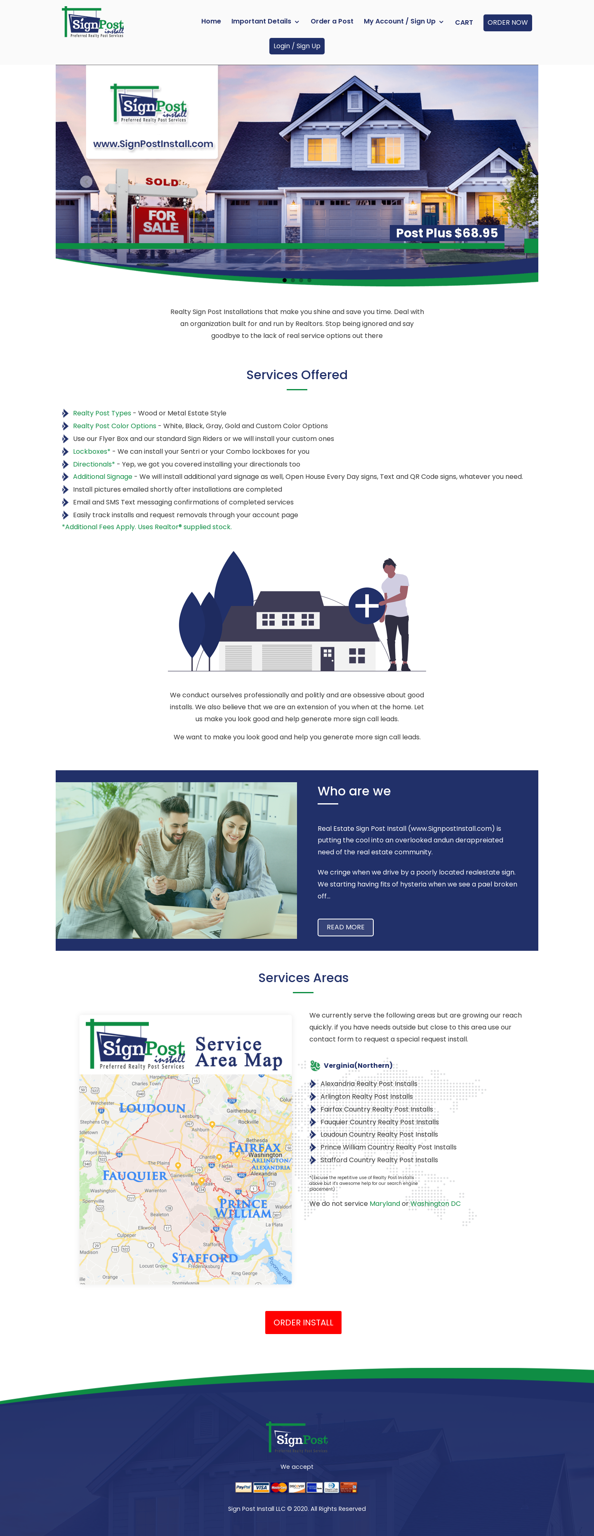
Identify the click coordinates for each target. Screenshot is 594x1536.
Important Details (261, 21)
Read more (346, 927)
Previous (86, 182)
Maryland (385, 1203)
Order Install (303, 1322)
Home (211, 21)
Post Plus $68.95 (447, 233)
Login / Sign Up (297, 46)
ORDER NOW (508, 22)
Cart (464, 22)
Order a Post (332, 21)
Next (508, 182)
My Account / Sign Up (400, 21)
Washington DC (435, 1203)
